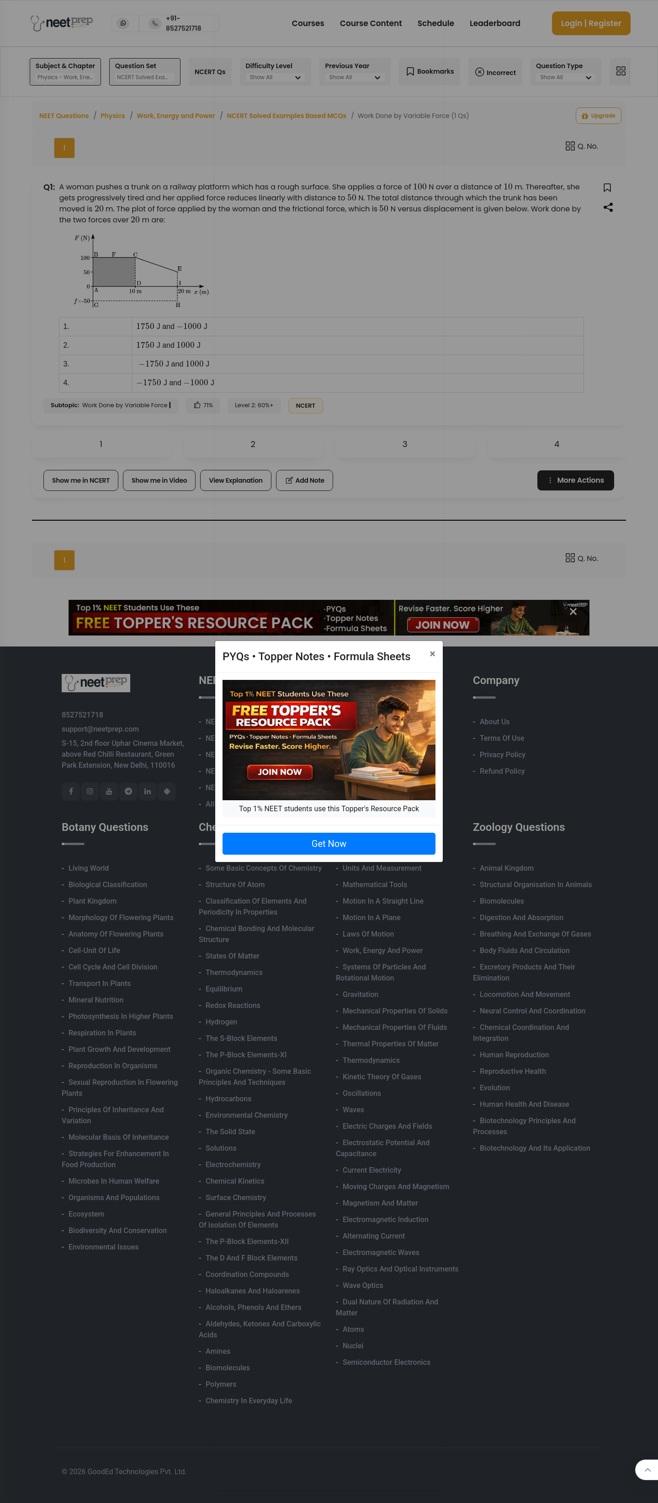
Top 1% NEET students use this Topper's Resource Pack (329, 808)
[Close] (432, 654)
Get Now (329, 843)
